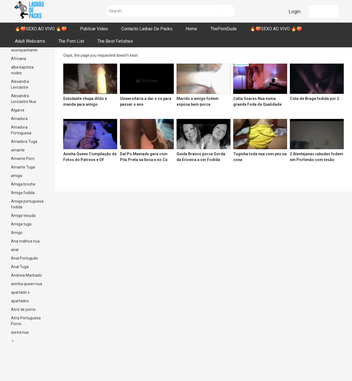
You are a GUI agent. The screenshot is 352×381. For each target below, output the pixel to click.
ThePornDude (223, 28)
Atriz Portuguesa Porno (26, 321)
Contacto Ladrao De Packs (146, 28)
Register (323, 11)
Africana (18, 58)
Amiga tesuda (23, 215)
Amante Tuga (23, 167)
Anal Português (24, 258)
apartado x (20, 292)
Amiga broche (23, 184)
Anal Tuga (20, 267)
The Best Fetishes (115, 41)
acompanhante (24, 50)
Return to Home (153, 55)
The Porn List (71, 41)
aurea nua (20, 332)
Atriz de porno (23, 309)
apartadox (20, 301)
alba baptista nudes (22, 70)
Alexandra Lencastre (20, 84)
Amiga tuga (21, 224)
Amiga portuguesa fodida (27, 204)
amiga (16, 175)
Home (191, 28)
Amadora (19, 118)
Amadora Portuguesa (21, 130)
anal (14, 249)
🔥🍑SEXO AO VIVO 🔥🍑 (41, 28)
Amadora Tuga (24, 141)
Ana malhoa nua (25, 241)
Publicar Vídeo (94, 28)
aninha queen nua (26, 284)
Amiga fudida (23, 192)
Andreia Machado (26, 275)
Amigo (17, 232)
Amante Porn (22, 158)
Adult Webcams (30, 41)
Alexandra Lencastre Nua (23, 99)
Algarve (17, 110)
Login (295, 11)
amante (18, 150)
